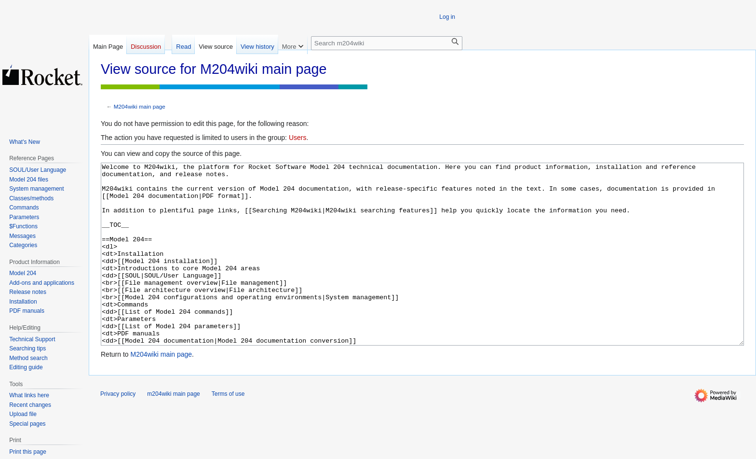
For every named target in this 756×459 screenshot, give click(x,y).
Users (298, 137)
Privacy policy (117, 430)
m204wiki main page (173, 430)
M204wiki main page (139, 106)
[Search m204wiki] (386, 43)
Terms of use (228, 430)
